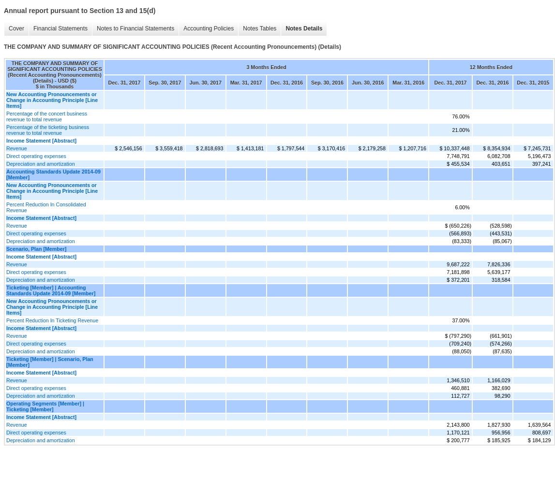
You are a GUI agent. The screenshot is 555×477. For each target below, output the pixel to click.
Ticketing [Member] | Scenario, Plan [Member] (49, 362)
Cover (16, 28)
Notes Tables (259, 28)
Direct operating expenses (36, 156)
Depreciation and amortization (40, 164)
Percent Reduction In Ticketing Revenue (52, 320)
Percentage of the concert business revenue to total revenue (46, 116)
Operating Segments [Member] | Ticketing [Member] (45, 406)
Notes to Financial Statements (135, 28)
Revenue (16, 148)
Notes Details (303, 28)
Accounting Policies (208, 28)
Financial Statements (60, 28)
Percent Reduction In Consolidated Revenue (46, 207)
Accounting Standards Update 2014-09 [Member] (53, 174)
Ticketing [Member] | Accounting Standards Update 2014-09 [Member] (50, 290)
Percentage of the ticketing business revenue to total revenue (47, 130)
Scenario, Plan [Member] (36, 249)
